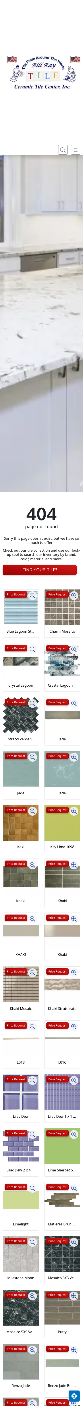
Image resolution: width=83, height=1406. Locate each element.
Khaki (20, 900)
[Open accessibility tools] (74, 1396)
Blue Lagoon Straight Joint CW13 (20, 631)
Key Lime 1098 (62, 846)
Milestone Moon (20, 1277)
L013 (21, 1062)
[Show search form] (63, 150)
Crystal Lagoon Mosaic (62, 685)
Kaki (20, 846)
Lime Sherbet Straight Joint (62, 1170)
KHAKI (20, 954)
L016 (62, 1062)
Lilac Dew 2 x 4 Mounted (20, 1170)
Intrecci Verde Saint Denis (20, 739)
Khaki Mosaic (21, 1008)
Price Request (16, 594)
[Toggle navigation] (75, 150)
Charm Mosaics (62, 631)
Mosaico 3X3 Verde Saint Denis (62, 1277)
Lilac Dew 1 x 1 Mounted (62, 1116)
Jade (62, 739)
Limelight (21, 1224)
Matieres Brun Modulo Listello (62, 1224)
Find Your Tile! (39, 569)
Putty (62, 1331)
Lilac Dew (21, 1116)
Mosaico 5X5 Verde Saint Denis (20, 1331)
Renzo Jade (21, 1385)
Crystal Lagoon (20, 685)
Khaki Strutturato (62, 1008)
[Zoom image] (32, 595)
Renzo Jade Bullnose (62, 1385)
